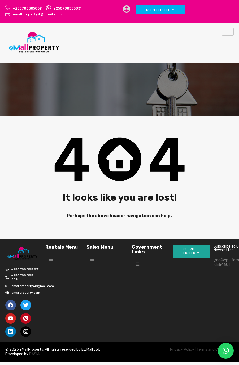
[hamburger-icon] (228, 32)
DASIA (34, 354)
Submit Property (160, 10)
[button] (51, 259)
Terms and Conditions (215, 349)
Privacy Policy (182, 349)
